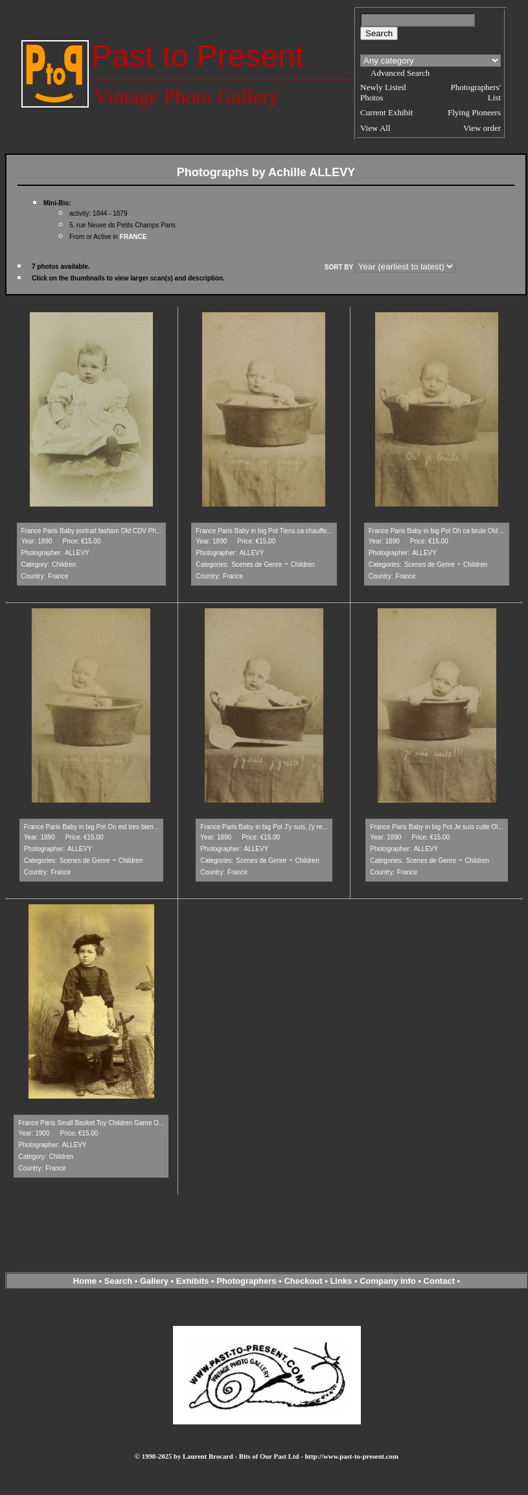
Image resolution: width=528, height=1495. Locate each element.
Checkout (303, 1281)
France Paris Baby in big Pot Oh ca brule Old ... (437, 530)
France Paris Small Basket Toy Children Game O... (91, 1122)
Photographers (246, 1281)
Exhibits (192, 1281)
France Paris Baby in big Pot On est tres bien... (91, 826)
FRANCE (133, 236)
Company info (389, 1281)
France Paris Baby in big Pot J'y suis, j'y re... (264, 826)
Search (118, 1281)
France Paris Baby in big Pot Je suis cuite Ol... (436, 826)
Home (85, 1281)
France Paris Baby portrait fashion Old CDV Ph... (91, 530)
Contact (439, 1281)
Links (341, 1281)
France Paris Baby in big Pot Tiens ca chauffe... (264, 530)
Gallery (154, 1281)
